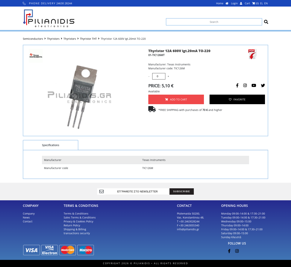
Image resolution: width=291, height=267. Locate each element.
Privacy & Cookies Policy (78, 221)
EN (266, 3)
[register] (137, 191)
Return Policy (72, 225)
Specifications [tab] (50, 145)
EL (261, 3)
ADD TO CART (176, 99)
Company (29, 213)
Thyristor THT (88, 38)
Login (236, 3)
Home (222, 3)
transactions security (77, 233)
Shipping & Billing (75, 229)
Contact (27, 221)
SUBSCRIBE (181, 191)
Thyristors (53, 38)
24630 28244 (47, 3)
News (26, 217)
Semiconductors (33, 38)
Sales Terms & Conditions (80, 217)
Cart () (252, 3)
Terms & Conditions (76, 213)
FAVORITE (237, 99)
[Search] (214, 21)
